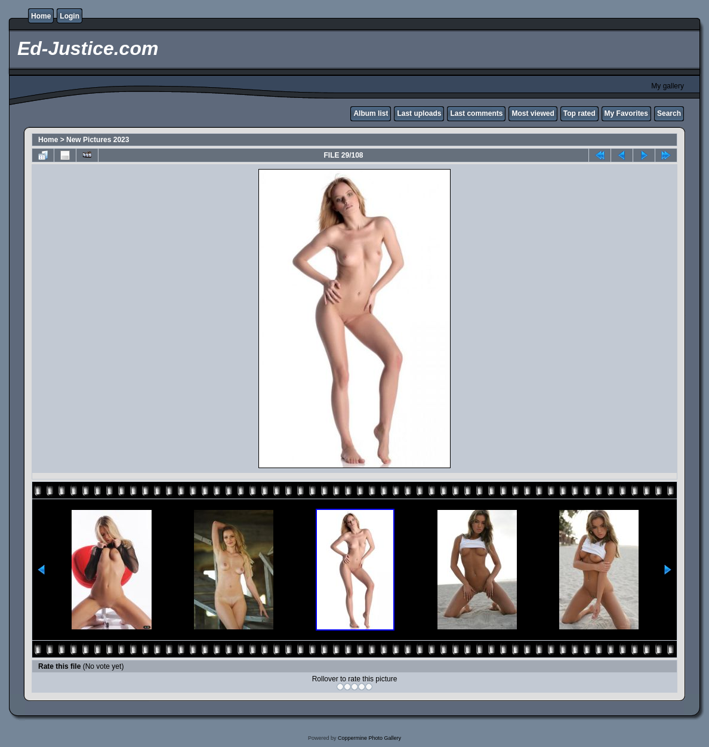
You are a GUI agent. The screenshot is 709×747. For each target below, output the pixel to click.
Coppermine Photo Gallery (369, 738)
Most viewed (532, 113)
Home (41, 16)
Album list (370, 113)
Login (69, 16)
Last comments (476, 113)
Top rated (579, 113)
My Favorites (626, 113)
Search (669, 113)
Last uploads (419, 113)
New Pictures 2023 (97, 140)
